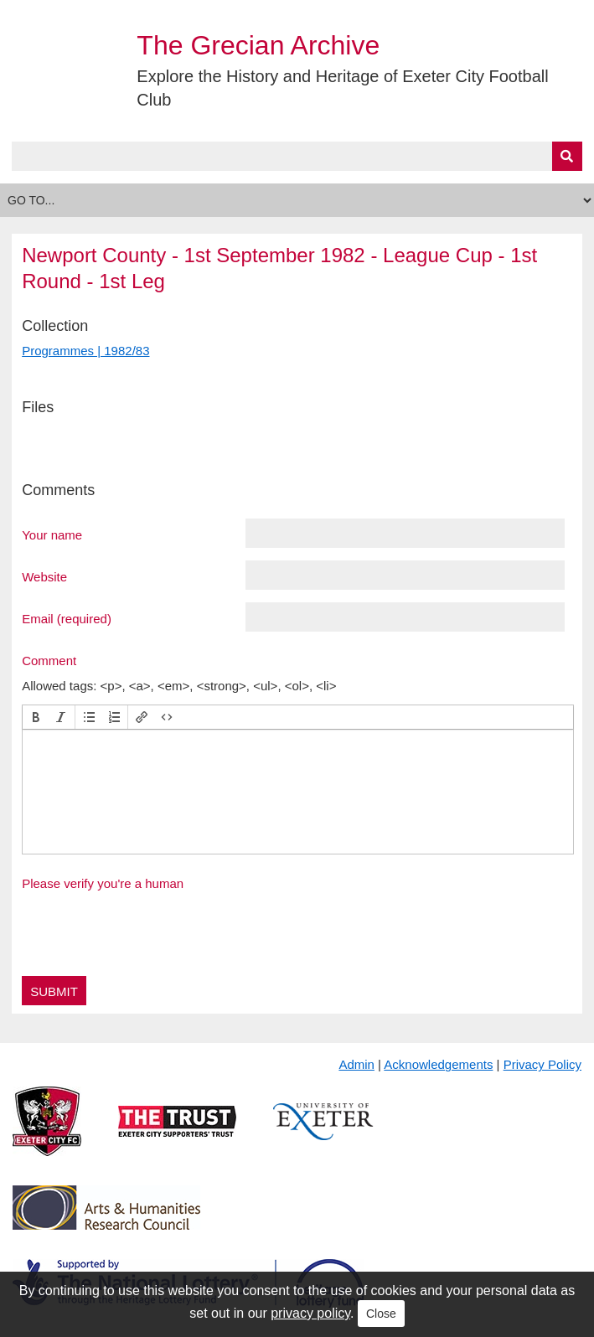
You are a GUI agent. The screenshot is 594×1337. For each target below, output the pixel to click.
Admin (356, 1064)
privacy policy (310, 1313)
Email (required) (66, 618)
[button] (36, 717)
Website (44, 576)
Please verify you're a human (102, 883)
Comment (49, 660)
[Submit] (567, 156)
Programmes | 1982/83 (85, 350)
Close (381, 1313)
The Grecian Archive (258, 45)
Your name (52, 534)
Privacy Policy (542, 1064)
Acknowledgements (438, 1064)
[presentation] (36, 717)
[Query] (297, 156)
